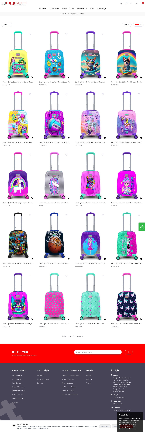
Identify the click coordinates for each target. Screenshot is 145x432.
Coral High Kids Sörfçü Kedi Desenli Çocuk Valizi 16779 (90, 82)
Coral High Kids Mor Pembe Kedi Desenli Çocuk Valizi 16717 (18, 323)
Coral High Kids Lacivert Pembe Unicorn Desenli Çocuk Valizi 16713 (126, 323)
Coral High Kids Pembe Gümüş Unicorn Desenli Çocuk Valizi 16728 (54, 202)
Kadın (64, 9)
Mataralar (15, 402)
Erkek (72, 9)
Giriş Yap (89, 379)
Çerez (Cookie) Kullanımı (70, 394)
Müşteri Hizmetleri (43, 379)
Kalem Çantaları (17, 394)
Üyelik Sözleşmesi (68, 379)
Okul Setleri (82, 9)
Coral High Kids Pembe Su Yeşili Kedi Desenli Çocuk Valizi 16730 (90, 202)
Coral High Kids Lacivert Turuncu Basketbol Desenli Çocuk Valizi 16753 (54, 263)
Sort (126, 24)
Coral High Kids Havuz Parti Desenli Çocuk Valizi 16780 (54, 82)
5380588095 (118, 403)
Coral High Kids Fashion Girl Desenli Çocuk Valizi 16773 (90, 142)
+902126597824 (119, 397)
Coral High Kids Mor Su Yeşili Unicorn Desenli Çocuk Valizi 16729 (18, 202)
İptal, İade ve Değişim (69, 386)
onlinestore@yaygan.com (122, 410)
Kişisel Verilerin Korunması (70, 375)
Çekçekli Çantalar (18, 398)
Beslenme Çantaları (18, 390)
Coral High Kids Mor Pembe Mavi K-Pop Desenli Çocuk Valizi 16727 (126, 202)
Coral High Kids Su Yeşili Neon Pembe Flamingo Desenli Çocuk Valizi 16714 (90, 323)
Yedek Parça (101, 9)
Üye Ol (88, 383)
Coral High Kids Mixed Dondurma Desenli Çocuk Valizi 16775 (18, 142)
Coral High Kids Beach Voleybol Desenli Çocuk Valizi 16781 (18, 82)
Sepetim (40, 383)
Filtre (7, 24)
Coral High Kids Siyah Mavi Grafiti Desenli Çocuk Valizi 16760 (18, 263)
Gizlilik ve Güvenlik (68, 390)
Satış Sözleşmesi (67, 383)
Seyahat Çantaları (18, 386)
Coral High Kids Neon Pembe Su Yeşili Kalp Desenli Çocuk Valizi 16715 (54, 323)
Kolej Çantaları (17, 383)
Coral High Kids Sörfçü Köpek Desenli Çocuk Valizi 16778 (126, 82)
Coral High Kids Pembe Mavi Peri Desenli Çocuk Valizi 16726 (90, 263)
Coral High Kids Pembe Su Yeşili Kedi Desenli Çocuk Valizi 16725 (126, 263)
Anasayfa (64, 14)
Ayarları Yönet (105, 426)
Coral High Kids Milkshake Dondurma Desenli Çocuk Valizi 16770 (126, 142)
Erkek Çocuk (54, 9)
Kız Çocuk (43, 9)
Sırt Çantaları (16, 379)
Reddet (115, 426)
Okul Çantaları (17, 375)
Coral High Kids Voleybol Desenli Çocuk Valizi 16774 (54, 142)
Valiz (92, 9)
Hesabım (89, 375)
